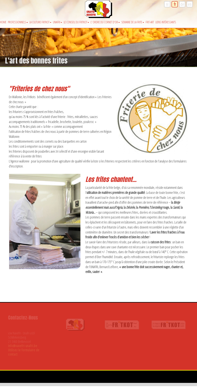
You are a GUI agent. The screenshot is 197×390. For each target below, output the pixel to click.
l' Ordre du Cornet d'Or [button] (105, 22)
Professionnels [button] (18, 22)
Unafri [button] (57, 22)
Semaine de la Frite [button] (132, 22)
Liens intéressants (165, 22)
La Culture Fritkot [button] (40, 22)
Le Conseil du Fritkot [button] (76, 22)
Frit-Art (150, 22)
